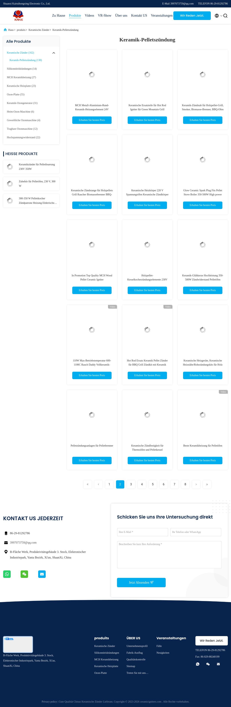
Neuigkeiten (162, 652)
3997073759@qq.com (23, 542)
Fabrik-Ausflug (135, 652)
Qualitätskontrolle (136, 659)
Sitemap (131, 666)
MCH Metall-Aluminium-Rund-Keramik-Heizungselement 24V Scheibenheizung (92, 109)
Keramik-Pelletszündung (65, 30)
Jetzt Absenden (141, 582)
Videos (89, 15)
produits (21, 30)
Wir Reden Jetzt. (192, 15)
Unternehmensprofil (137, 646)
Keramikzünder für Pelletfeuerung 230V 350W (37, 166)
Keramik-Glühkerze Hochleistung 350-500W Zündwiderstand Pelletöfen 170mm (202, 279)
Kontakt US (139, 15)
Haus (11, 30)
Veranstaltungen (160, 15)
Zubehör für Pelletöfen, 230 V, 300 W (37, 183)
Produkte (75, 15)
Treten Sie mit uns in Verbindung (137, 673)
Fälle (159, 646)
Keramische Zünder (38, 30)
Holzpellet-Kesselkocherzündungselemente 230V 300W (147, 279)
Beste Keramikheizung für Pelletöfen (202, 445)
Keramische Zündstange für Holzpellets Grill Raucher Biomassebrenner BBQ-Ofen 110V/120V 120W (92, 194)
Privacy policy (49, 701)
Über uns (121, 15)
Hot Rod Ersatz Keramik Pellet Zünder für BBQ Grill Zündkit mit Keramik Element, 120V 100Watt (147, 364)
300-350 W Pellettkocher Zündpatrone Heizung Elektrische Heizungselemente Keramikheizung (37, 201)
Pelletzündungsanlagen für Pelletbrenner (92, 445)
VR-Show (104, 15)
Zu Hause (58, 15)
